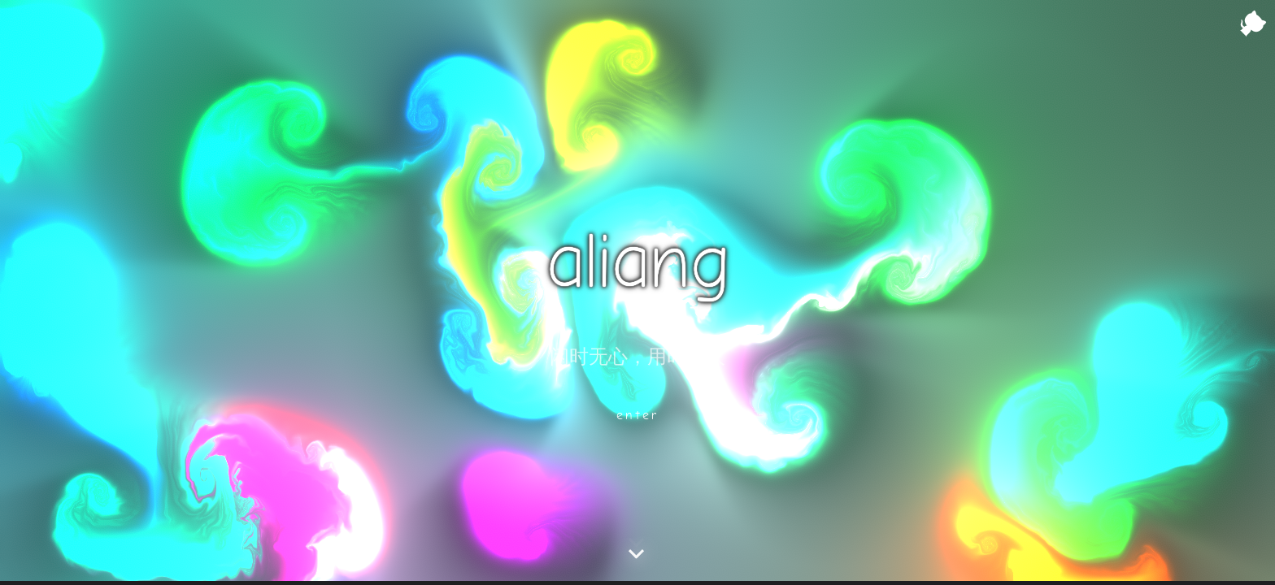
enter (637, 415)
